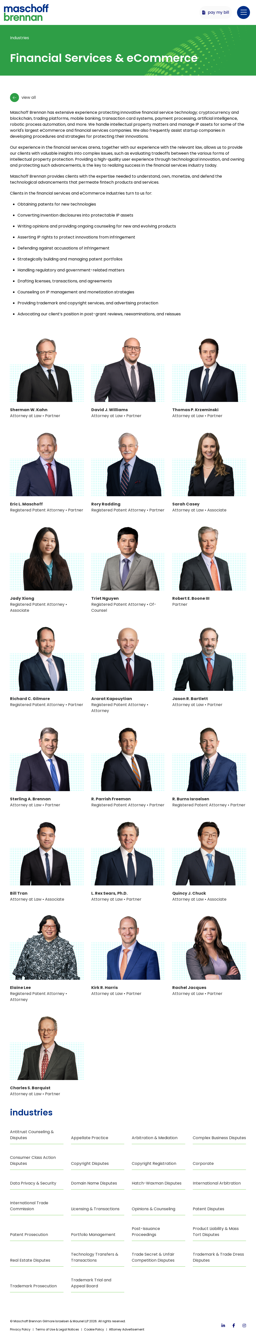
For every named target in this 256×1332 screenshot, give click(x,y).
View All (23, 97)
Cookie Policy (94, 1329)
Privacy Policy (20, 1329)
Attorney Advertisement (126, 1329)
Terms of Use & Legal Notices (57, 1329)
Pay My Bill (215, 12)
